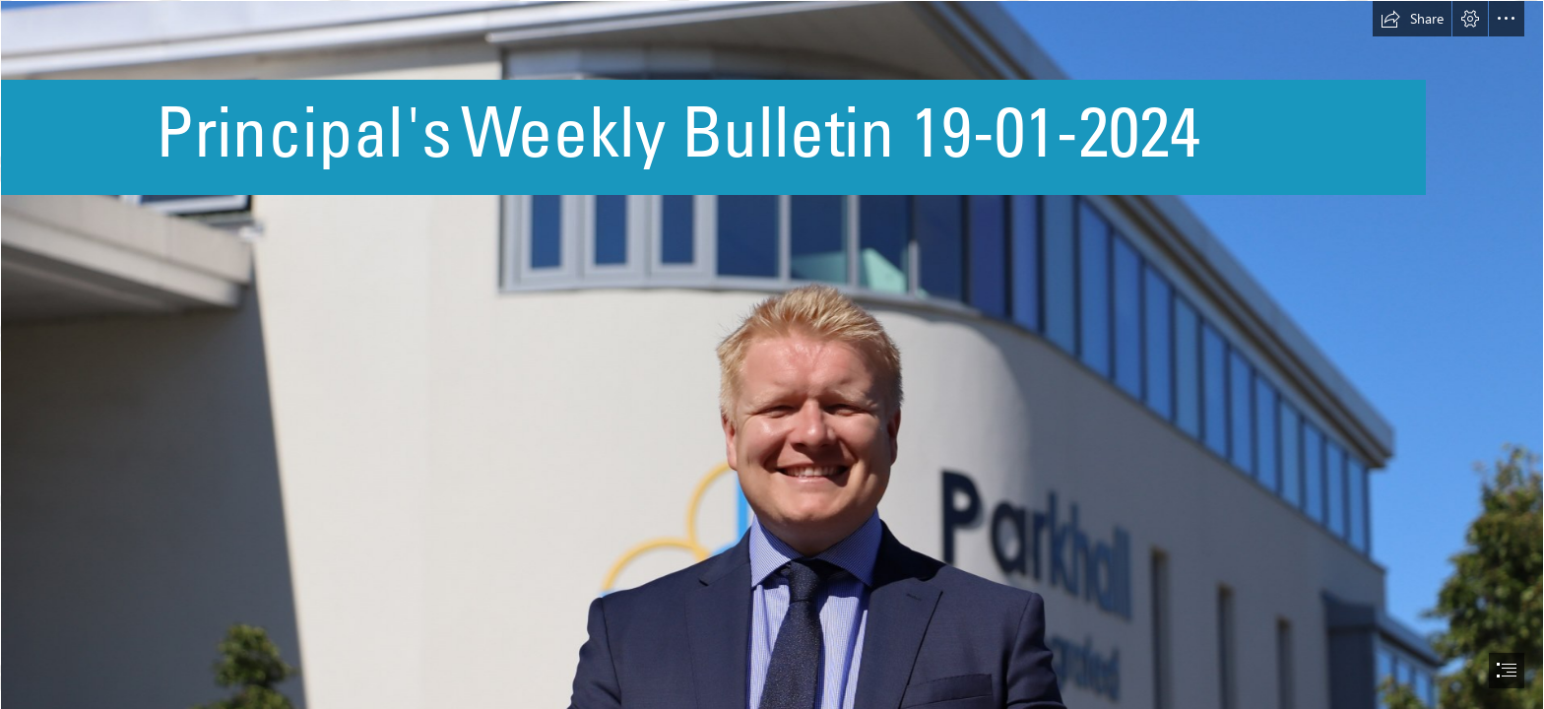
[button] (1412, 18)
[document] (772, 354)
